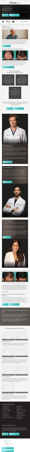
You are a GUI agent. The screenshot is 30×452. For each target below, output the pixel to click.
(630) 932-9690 (16, 412)
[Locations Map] (22, 357)
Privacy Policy (15, 433)
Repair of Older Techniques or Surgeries (21, 321)
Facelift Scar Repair (6, 318)
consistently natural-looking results (11, 124)
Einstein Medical (15, 431)
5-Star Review (14, 341)
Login (19, 433)
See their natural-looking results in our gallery (15, 95)
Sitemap (11, 433)
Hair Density (4, 323)
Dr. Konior (10, 63)
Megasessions (19, 318)
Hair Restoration (5, 326)
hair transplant (15, 123)
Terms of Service (15, 414)
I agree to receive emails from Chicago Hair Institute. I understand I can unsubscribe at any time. (15, 406)
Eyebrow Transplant (19, 327)
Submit (15, 410)
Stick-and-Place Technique (21, 322)
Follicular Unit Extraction (6, 320)
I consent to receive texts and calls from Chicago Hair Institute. (16, 401)
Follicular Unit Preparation (7, 321)
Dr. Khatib (13, 63)
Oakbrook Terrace (7, 351)
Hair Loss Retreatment (6, 324)
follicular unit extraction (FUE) (13, 209)
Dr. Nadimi (17, 63)
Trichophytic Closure (20, 324)
